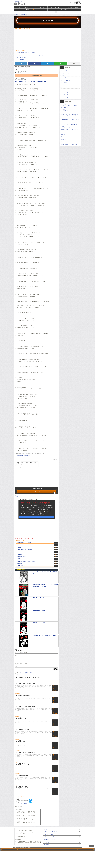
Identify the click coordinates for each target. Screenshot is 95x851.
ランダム (47, 849)
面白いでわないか (70, 133)
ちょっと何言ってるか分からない (70, 110)
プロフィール (24, 803)
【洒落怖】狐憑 (19, 554)
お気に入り (30, 10)
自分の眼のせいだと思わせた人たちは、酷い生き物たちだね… (70, 138)
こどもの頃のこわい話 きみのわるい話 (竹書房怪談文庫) (31, 81)
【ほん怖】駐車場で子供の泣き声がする (24, 549)
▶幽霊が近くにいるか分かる (22, 455)
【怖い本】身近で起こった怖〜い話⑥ (23, 542)
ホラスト (46, 829)
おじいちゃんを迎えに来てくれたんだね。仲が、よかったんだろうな (70, 119)
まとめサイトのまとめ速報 (21, 57)
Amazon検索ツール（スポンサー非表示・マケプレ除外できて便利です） (30, 55)
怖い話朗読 (64, 9)
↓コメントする (24, 466)
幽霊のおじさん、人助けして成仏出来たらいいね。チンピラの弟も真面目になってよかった (70, 114)
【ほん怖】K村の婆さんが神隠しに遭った (24, 545)
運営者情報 (46, 844)
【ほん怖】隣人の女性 (20, 547)
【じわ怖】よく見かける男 (21, 565)
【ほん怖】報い (23, 674)
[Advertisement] (47, 38)
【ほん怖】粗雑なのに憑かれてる (27, 672)
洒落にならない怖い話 (22, 7)
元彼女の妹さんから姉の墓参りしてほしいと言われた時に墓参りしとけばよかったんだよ (70, 143)
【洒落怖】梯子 (19, 563)
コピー (73, 63)
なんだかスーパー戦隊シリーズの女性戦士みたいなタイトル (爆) (70, 106)
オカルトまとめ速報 (20, 59)
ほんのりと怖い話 (39, 7)
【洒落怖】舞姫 (19, 558)
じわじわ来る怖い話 (56, 7)
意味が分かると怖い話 (72, 7)
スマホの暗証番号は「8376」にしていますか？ (25, 52)
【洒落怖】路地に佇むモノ (21, 556)
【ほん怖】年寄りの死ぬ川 (21, 551)
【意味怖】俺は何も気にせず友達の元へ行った (25, 561)
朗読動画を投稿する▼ (37, 75)
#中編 (17, 496)
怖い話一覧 (46, 842)
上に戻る (91, 845)
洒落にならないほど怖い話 (50, 831)
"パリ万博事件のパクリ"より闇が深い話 (70, 123)
